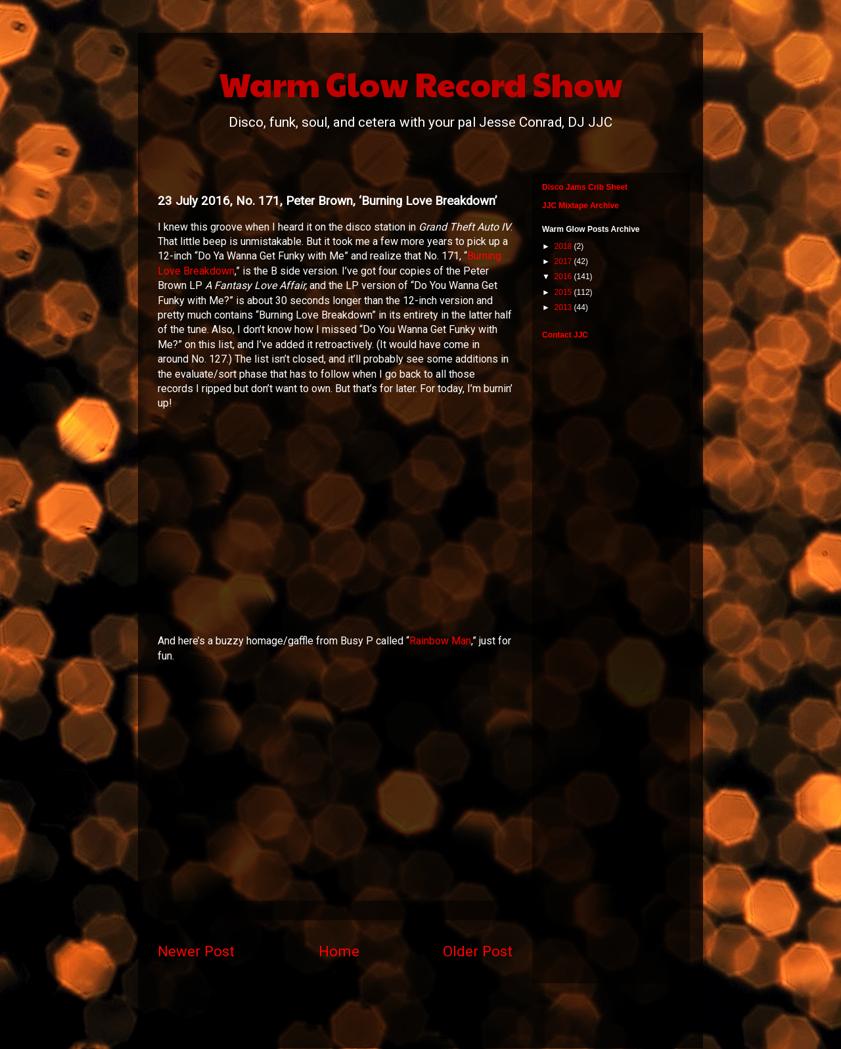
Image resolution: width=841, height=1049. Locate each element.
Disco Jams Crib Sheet (584, 187)
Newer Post (196, 951)
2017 (564, 261)
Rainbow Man (440, 641)
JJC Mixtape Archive (580, 205)
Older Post (477, 951)
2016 (564, 276)
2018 (564, 246)
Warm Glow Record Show (421, 83)
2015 (564, 292)
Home (339, 951)
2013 (564, 307)
